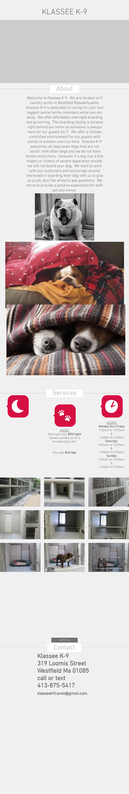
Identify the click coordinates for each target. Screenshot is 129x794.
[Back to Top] (64, 640)
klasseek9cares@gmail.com (62, 693)
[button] (64, 492)
